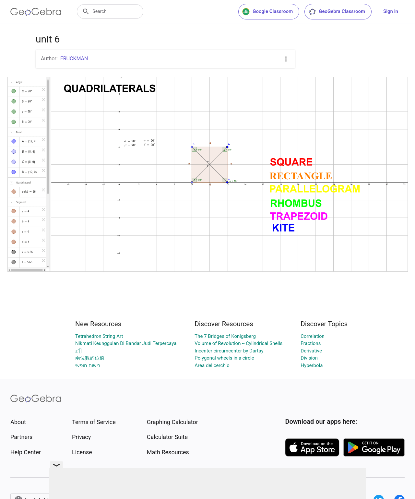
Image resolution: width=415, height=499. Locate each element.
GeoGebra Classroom (336, 12)
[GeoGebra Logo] (35, 12)
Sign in (390, 11)
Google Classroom (267, 12)
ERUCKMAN (74, 58)
